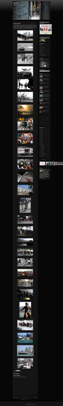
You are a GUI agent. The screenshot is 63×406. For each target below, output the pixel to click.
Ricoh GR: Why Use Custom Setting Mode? (46, 79)
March (42, 156)
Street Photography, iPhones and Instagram (46, 87)
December (42, 145)
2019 (41, 134)
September (42, 148)
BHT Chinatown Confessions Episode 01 (46, 106)
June (42, 151)
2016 (41, 137)
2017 (41, 136)
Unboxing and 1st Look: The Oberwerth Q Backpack (46, 111)
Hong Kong (20, 371)
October (42, 147)
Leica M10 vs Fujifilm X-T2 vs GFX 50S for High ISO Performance (46, 91)
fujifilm (40, 51)
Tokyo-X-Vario (41, 47)
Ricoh (40, 46)
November (42, 146)
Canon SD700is (17, 371)
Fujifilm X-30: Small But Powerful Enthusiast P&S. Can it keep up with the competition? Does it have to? (46, 95)
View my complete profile (43, 178)
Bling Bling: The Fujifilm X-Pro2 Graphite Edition (46, 99)
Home (25, 397)
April (41, 155)
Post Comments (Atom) (27, 399)
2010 (41, 144)
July (41, 150)
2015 (41, 138)
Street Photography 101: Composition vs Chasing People (46, 103)
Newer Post (15, 397)
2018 (41, 135)
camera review (41, 50)
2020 (41, 133)
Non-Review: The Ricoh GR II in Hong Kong (46, 75)
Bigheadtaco (46, 169)
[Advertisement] (45, 120)
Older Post (35, 397)
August (42, 149)
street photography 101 (42, 55)
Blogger (35, 404)
